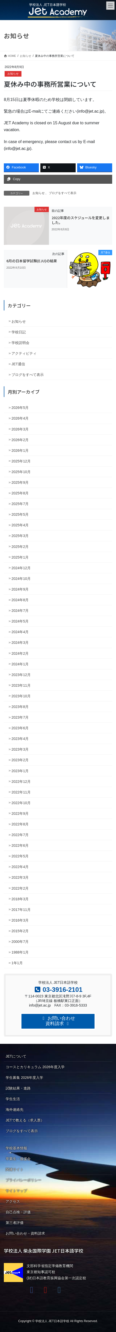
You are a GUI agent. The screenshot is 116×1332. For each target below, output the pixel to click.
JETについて (16, 1056)
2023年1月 (20, 771)
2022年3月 (20, 877)
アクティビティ (24, 353)
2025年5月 (20, 514)
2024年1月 (20, 664)
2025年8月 (20, 493)
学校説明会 (20, 343)
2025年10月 (21, 472)
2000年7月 (20, 942)
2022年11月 (21, 792)
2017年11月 (21, 910)
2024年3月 (20, 643)
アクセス (13, 1201)
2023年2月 (20, 760)
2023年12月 (21, 675)
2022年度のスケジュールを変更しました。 (81, 220)
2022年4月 (20, 867)
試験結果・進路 (18, 1088)
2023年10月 (21, 696)
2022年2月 (20, 888)
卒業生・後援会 (18, 1159)
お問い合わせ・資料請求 (25, 1233)
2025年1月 (20, 557)
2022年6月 (20, 845)
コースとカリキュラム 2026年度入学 (35, 1067)
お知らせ (13, 73)
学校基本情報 (16, 1148)
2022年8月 (20, 824)
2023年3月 (20, 749)
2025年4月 (20, 525)
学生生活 (13, 1099)
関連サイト (15, 1169)
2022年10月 (21, 803)
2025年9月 (20, 482)
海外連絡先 (15, 1110)
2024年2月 (20, 653)
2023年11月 (21, 685)
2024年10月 (21, 579)
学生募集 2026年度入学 (24, 1078)
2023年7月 (20, 717)
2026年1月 (20, 450)
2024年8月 (20, 600)
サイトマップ (16, 1191)
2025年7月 (20, 504)
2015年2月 (20, 931)
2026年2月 (20, 440)
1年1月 (17, 963)
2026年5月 (20, 408)
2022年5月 (20, 856)
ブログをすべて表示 (62, 193)
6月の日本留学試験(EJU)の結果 (31, 260)
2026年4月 (20, 418)
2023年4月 (20, 739)
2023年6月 (20, 728)
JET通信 (18, 364)
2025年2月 (20, 547)
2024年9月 (20, 589)
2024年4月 (20, 632)
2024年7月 (20, 611)
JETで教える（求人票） (25, 1120)
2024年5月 (20, 621)
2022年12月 (21, 782)
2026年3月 (20, 429)
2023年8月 (20, 707)
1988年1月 (20, 952)
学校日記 (18, 332)
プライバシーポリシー (23, 1180)
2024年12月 (21, 568)
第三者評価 (15, 1223)
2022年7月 (20, 835)
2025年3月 (20, 536)
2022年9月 (20, 813)
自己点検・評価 (18, 1212)
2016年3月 (20, 920)
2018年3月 (20, 899)
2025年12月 (21, 461)
